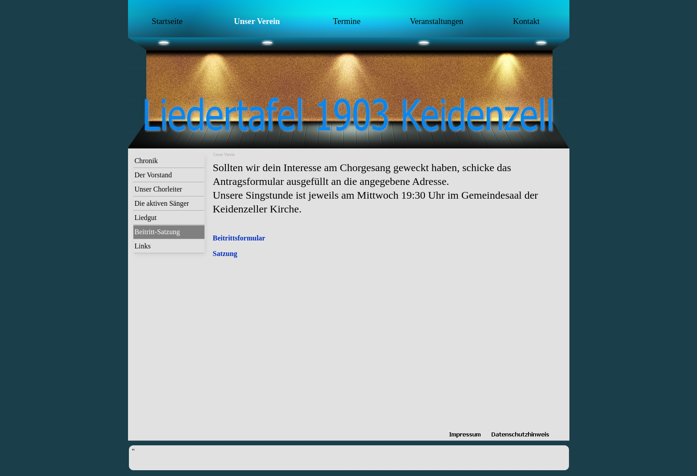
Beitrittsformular (239, 238)
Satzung (225, 253)
